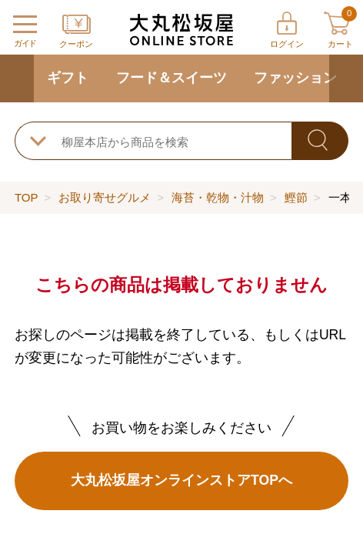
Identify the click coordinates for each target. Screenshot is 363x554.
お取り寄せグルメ (104, 197)
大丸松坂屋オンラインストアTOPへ (181, 480)
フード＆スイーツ (171, 77)
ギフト (67, 77)
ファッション (295, 77)
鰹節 (296, 197)
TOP (26, 197)
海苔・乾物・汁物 (218, 197)
